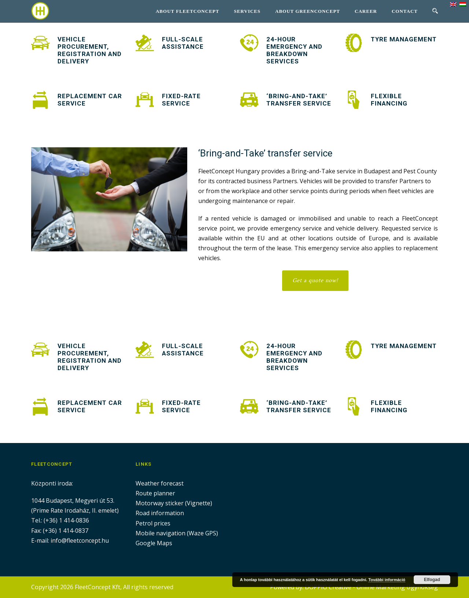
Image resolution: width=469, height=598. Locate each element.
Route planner (155, 493)
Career (366, 11)
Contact (405, 11)
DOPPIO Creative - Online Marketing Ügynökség (371, 587)
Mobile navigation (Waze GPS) (177, 533)
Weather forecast (160, 483)
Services (247, 11)
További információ (386, 579)
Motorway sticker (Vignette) (174, 503)
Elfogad (432, 579)
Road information (160, 513)
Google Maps (154, 543)
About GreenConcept (307, 11)
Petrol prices (153, 523)
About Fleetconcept (187, 11)
